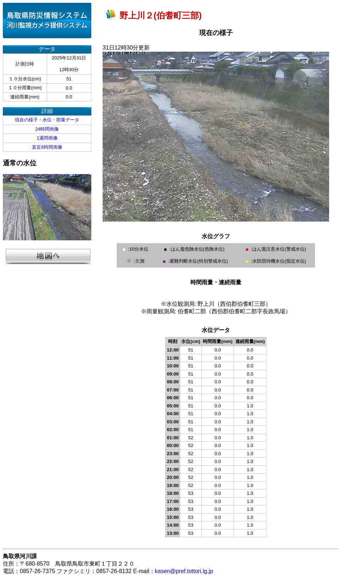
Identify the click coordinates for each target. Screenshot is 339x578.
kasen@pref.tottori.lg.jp (184, 571)
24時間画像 (47, 129)
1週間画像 (46, 138)
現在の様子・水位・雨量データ (47, 119)
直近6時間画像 (47, 147)
